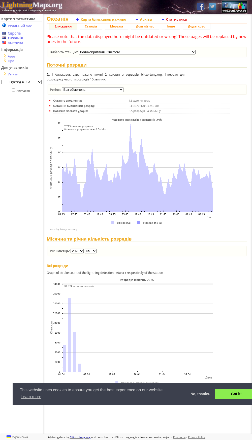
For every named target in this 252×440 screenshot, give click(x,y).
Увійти (13, 74)
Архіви (146, 19)
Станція (91, 26)
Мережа (116, 26)
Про (11, 60)
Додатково (196, 26)
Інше (171, 26)
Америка (15, 42)
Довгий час (145, 26)
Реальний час (20, 25)
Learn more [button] (31, 397)
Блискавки (63, 26)
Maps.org (32, 5)
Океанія (15, 38)
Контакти (179, 437)
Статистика (176, 19)
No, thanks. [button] (200, 394)
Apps (11, 56)
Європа (14, 33)
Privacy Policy (196, 437)
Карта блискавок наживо (103, 19)
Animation (24, 91)
